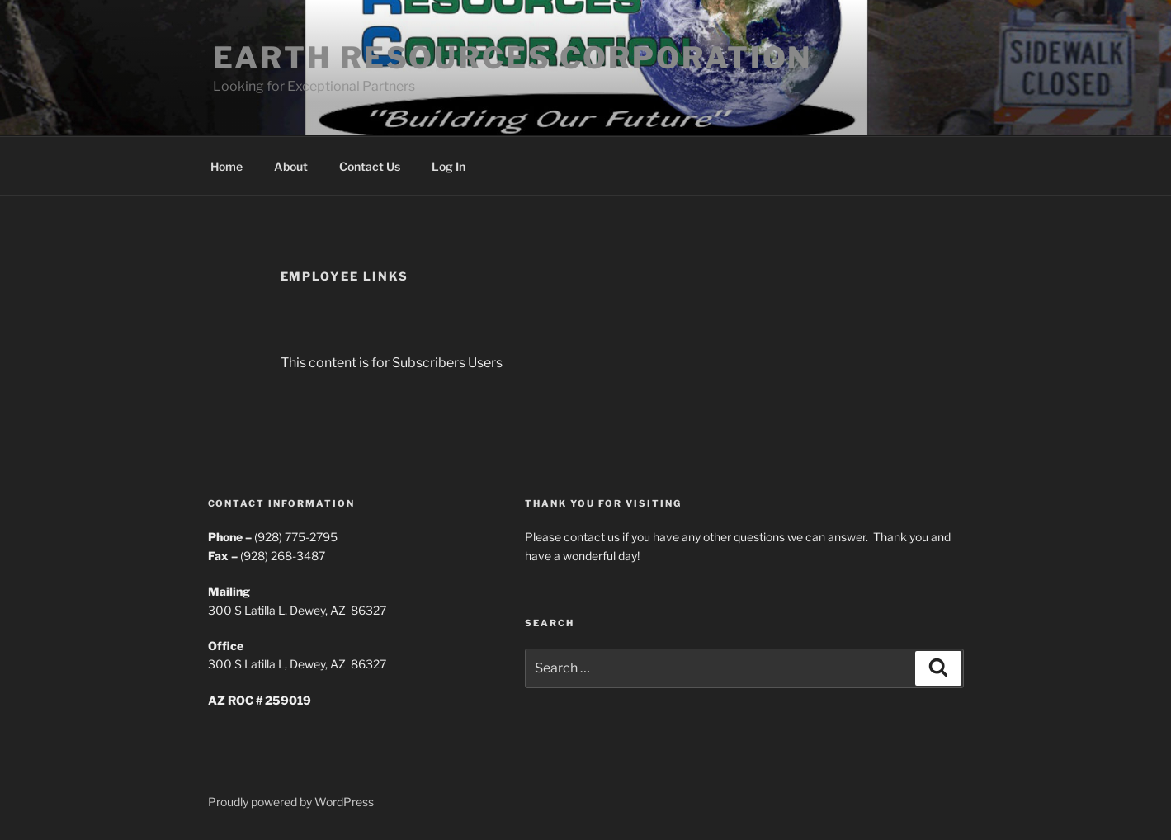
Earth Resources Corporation (513, 58)
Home (226, 166)
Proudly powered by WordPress (291, 802)
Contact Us (369, 166)
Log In (448, 166)
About (291, 166)
